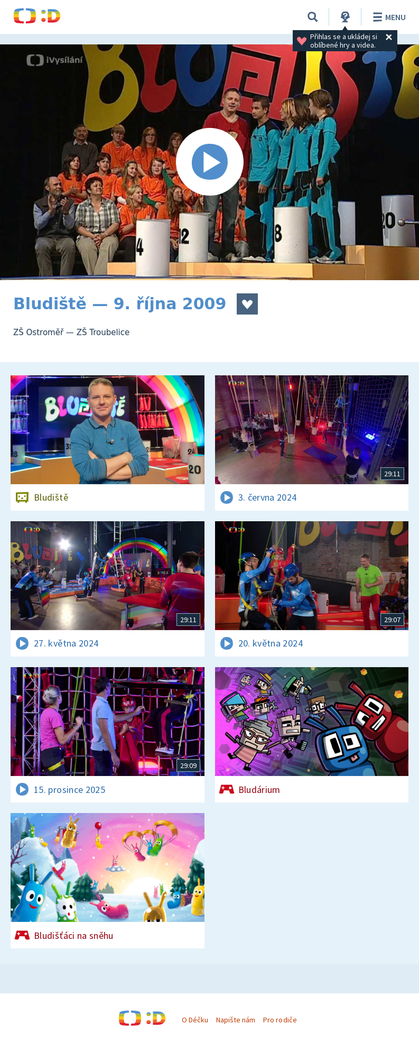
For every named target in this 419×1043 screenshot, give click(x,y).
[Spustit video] (209, 162)
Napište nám (235, 1019)
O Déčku (195, 1019)
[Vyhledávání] (313, 17)
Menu (387, 17)
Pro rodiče (279, 1019)
